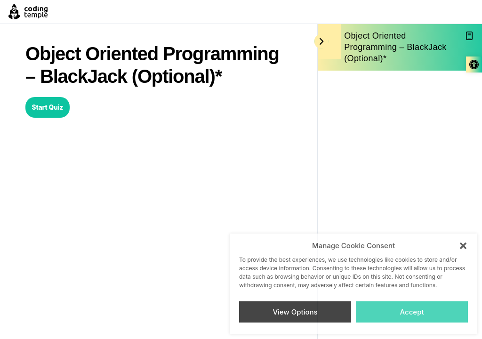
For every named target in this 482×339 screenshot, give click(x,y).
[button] (463, 245)
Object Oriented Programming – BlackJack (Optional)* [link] (395, 47)
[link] (474, 64)
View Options (295, 311)
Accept (412, 311)
